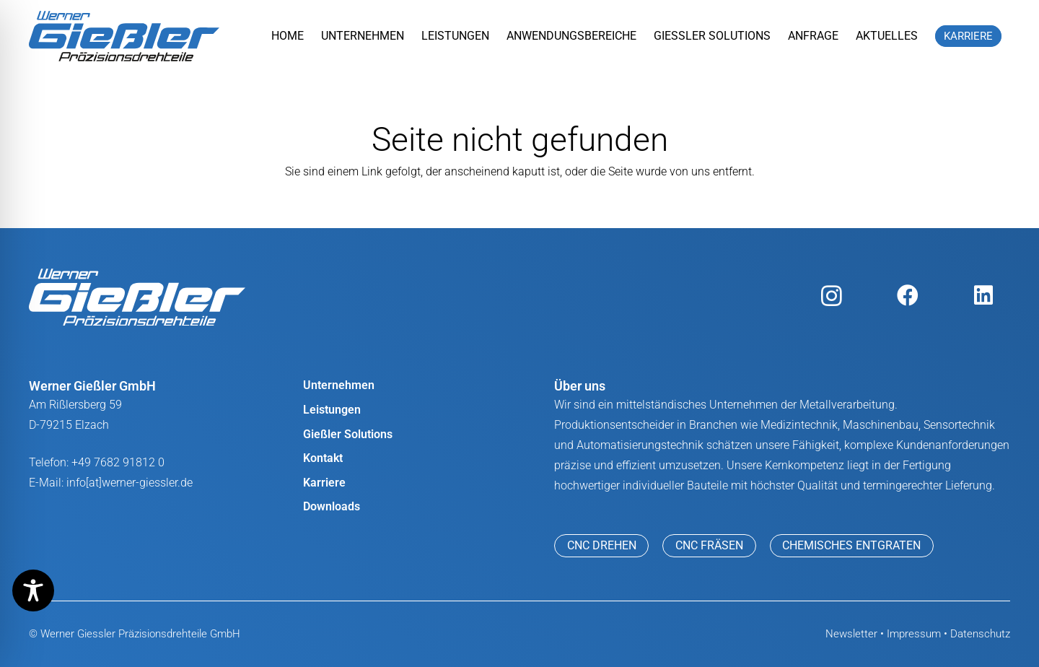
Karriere (324, 482)
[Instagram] (832, 296)
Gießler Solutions (348, 434)
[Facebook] (907, 296)
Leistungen (332, 410)
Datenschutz (980, 633)
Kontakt (323, 458)
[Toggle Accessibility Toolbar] (33, 590)
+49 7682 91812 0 (118, 462)
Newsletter (851, 633)
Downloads (331, 506)
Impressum (914, 633)
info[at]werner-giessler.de (129, 482)
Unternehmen (338, 385)
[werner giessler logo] (124, 36)
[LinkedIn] (983, 296)
